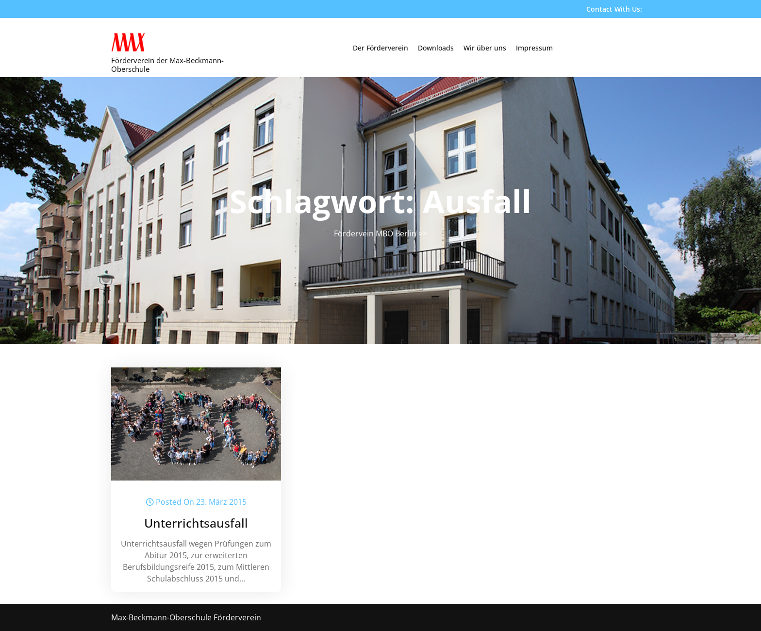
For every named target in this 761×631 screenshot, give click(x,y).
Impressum (534, 47)
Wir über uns (484, 47)
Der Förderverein (380, 47)
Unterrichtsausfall (196, 523)
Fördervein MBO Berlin (375, 233)
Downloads (436, 47)
